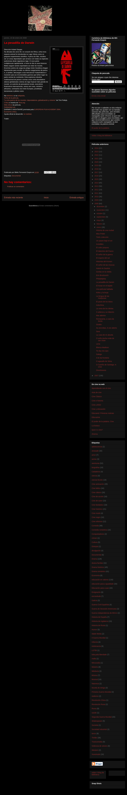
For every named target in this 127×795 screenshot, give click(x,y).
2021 (96, 159)
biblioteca (10, 96)
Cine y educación (98, 409)
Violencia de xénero (99, 746)
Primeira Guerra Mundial (101, 692)
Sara (98, 331)
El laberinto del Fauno (104, 251)
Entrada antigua (77, 197)
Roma (94, 709)
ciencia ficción (97, 480)
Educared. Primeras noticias (103, 413)
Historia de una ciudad (105, 230)
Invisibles (100, 244)
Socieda (95, 725)
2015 (96, 179)
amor (94, 455)
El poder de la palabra (100, 128)
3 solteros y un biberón (105, 312)
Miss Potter (100, 234)
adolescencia (97, 447)
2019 (96, 165)
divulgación (96, 551)
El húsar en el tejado (104, 286)
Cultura (94, 542)
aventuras (95, 463)
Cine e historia (97, 401)
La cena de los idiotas (104, 309)
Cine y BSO (96, 405)
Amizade (95, 451)
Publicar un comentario (15, 186)
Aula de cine (96, 392)
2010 (96, 197)
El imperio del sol (103, 258)
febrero (100, 224)
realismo (95, 696)
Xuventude (96, 754)
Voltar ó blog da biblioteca (102, 135)
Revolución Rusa (98, 704)
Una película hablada (104, 289)
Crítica (6, 103)
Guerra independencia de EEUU (104, 613)
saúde (94, 713)
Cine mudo (96, 513)
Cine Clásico (97, 396)
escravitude (96, 596)
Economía (96, 575)
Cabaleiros (96, 472)
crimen (94, 538)
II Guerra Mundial (98, 638)
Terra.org (21, 103)
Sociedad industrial (99, 729)
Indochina (100, 305)
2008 (96, 204)
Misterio (95, 667)
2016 (96, 176)
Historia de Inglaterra (100, 621)
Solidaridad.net (9, 107)
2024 (96, 148)
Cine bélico (96, 488)
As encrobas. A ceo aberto (106, 328)
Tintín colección (102, 237)
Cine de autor (97, 501)
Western (95, 750)
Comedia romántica (99, 530)
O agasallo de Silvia (104, 361)
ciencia (94, 476)
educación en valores (100, 580)
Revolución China (99, 700)
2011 (96, 193)
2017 (96, 172)
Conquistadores (98, 534)
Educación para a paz (100, 588)
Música (94, 675)
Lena (98, 344)
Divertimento (101, 370)
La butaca (96, 426)
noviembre (101, 210)
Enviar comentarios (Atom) (49, 206)
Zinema (95, 434)
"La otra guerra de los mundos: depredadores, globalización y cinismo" (30, 100)
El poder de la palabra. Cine (103, 421)
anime (94, 459)
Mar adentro (101, 315)
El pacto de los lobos (104, 302)
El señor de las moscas (105, 265)
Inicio (46, 197)
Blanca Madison (102, 347)
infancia (95, 642)
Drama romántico (98, 571)
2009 (96, 200)
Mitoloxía (95, 671)
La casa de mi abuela (104, 335)
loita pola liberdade (99, 655)
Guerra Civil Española (100, 605)
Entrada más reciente (13, 197)
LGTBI (94, 650)
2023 (96, 152)
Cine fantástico (98, 505)
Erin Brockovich (102, 275)
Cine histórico (97, 509)
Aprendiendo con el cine (101, 388)
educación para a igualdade (103, 584)
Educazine (96, 417)
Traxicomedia (97, 742)
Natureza (95, 684)
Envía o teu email (98, 96)
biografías (95, 467)
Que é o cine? (97, 430)
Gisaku (99, 324)
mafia (94, 659)
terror (94, 734)
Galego (99, 354)
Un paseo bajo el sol (104, 241)
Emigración (96, 592)
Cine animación (98, 484)
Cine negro (96, 517)
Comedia (95, 526)
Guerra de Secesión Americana (104, 609)
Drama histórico (98, 567)
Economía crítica (10, 112)
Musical (95, 679)
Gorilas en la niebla (103, 272)
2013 (96, 186)
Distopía (95, 546)
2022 (96, 155)
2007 (96, 376)
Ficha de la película (11, 98)
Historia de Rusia (98, 625)
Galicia (94, 600)
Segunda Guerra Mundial (102, 717)
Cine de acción (98, 496)
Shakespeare (97, 721)
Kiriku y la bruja (102, 293)
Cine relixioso (97, 521)
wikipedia (21, 96)
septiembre (101, 217)
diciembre (101, 206)
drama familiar (97, 563)
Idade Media (96, 634)
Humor (94, 630)
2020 (96, 162)
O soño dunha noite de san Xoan (105, 339)
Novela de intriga (98, 688)
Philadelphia (101, 279)
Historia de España (99, 617)
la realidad (27, 114)
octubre (100, 213)
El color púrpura (102, 248)
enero (99, 227)
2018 (96, 169)
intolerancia (96, 646)
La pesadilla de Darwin (105, 282)
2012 (96, 190)
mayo (99, 220)
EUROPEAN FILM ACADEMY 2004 (47, 109)
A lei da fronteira (102, 358)
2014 (96, 183)
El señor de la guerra (104, 255)
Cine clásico (96, 492)
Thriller (94, 738)
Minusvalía (96, 663)
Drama (94, 559)
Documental (16, 176)
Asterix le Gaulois (103, 268)
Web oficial (8, 105)
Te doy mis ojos (102, 351)
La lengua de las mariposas (102, 297)
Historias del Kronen (104, 261)
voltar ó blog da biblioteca (98, 774)
